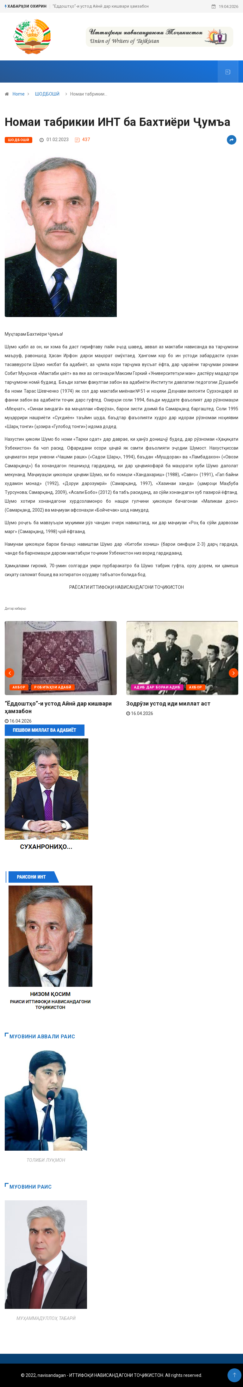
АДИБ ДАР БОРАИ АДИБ (157, 687)
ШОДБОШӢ (47, 93)
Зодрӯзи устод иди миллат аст (168, 703)
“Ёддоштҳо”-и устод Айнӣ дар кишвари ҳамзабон (101, 6)
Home (19, 93)
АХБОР (19, 687)
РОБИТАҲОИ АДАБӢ (53, 687)
